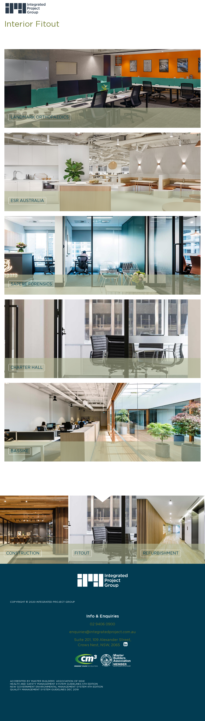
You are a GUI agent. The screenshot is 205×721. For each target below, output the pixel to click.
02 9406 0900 (102, 624)
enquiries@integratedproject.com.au (102, 632)
